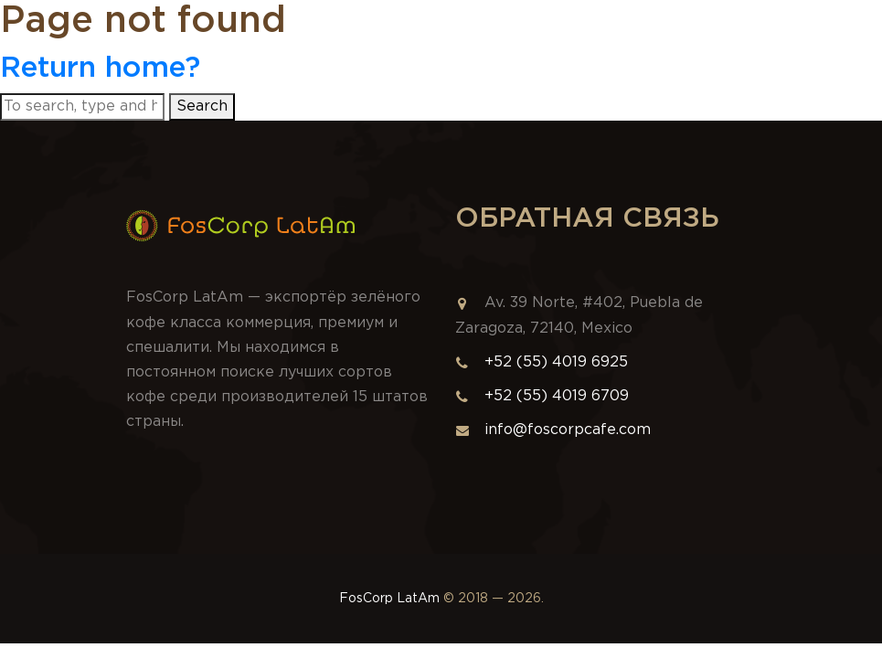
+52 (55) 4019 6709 (556, 396)
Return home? (100, 68)
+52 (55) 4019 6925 (556, 362)
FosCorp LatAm (389, 598)
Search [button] (202, 106)
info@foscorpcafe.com (553, 430)
